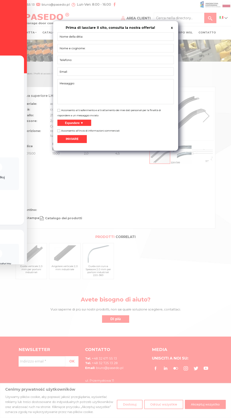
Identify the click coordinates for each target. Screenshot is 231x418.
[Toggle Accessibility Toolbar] (9, 199)
